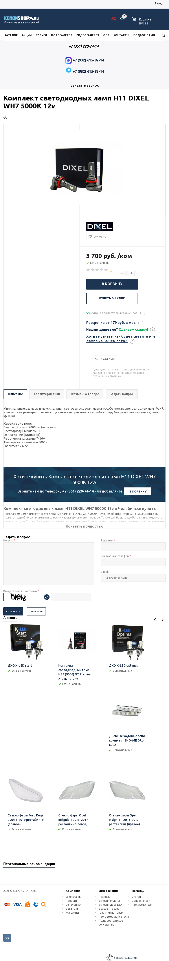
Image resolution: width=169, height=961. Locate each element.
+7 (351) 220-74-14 (78, 491)
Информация (109, 890)
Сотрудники (73, 904)
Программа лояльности (114, 916)
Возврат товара (109, 908)
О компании (73, 896)
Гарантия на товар (111, 912)
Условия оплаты (109, 900)
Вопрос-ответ (141, 900)
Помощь (138, 890)
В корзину (112, 284)
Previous (155, 620)
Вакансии (72, 908)
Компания (73, 890)
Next (162, 620)
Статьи (136, 896)
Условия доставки (110, 904)
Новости (71, 900)
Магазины (72, 912)
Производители (142, 904)
